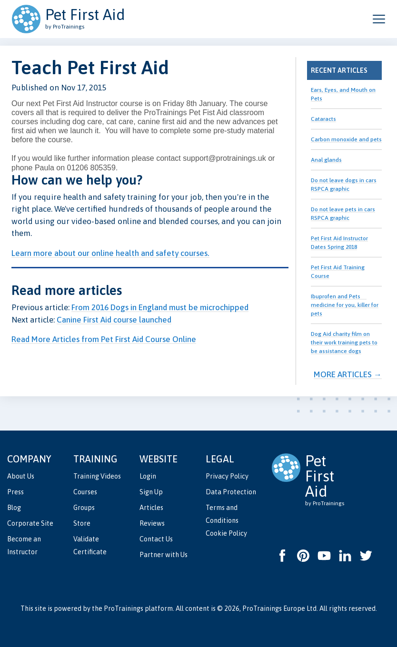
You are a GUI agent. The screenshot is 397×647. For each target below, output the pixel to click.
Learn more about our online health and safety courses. (110, 253)
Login (147, 476)
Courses (85, 492)
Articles (151, 507)
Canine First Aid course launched (114, 319)
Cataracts (323, 119)
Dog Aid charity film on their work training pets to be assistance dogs (344, 342)
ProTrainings (123, 608)
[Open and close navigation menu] (379, 19)
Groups (84, 507)
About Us (20, 476)
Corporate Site (30, 523)
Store (81, 523)
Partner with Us (163, 555)
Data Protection (231, 492)
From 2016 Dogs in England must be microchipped (159, 307)
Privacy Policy (227, 476)
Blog (14, 507)
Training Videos (97, 476)
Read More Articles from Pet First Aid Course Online (103, 339)
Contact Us (156, 539)
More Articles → (348, 374)
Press (15, 492)
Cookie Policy (226, 533)
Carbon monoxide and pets (346, 139)
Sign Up (151, 492)
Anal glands (326, 160)
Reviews (152, 523)
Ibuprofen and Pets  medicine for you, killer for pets (344, 305)
